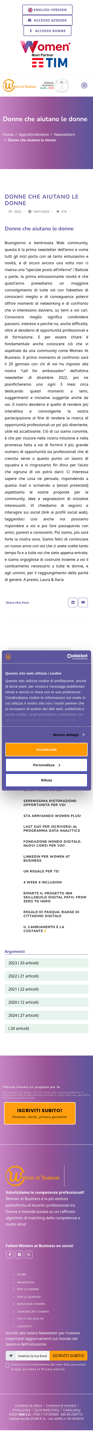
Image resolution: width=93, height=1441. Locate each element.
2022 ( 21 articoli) (23, 976)
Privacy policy (21, 1410)
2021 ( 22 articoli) (23, 989)
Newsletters (64, 134)
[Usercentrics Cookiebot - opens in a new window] (67, 657)
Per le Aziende (29, 1297)
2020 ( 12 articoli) (23, 1002)
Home (8, 134)
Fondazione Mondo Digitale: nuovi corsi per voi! (52, 843)
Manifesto (26, 1282)
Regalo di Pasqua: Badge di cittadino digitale (51, 914)
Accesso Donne (47, 30)
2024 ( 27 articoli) (23, 1015)
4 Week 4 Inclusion (42, 882)
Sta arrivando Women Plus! (52, 816)
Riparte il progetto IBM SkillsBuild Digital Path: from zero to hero (54, 897)
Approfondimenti (34, 134)
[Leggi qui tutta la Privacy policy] (38, 1369)
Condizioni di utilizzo (28, 1406)
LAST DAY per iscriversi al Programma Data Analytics (51, 828)
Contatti (24, 1326)
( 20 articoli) (18, 1028)
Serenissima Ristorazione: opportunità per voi (50, 803)
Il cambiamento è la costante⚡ (43, 929)
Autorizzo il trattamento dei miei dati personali (49, 1367)
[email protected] (72, 485)
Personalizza (46, 765)
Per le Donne (28, 1289)
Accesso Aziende (47, 20)
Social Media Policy (46, 1410)
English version (47, 9)
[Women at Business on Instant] (28, 1254)
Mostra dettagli (65, 735)
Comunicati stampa (33, 1311)
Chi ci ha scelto (30, 1318)
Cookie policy (72, 1410)
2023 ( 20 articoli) (23, 963)
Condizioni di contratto (61, 1406)
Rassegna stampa (31, 1304)
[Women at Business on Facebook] (10, 1254)
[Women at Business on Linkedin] (19, 1254)
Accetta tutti (46, 749)
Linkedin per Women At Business (46, 858)
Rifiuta (46, 780)
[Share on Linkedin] (73, 602)
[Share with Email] (83, 602)
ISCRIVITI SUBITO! (68, 1355)
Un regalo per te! (41, 871)
